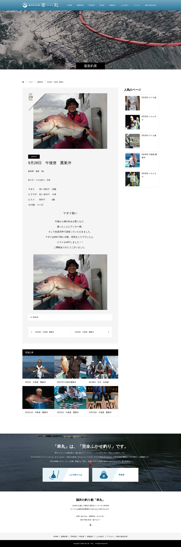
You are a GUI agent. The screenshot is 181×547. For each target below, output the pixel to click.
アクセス (137, 5)
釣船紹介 (112, 5)
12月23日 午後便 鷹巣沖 (100, 412)
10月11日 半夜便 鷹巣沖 (36, 412)
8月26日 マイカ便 (149, 97)
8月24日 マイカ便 (149, 135)
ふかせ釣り (125, 5)
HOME (69, 5)
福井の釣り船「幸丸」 (90, 499)
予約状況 (91, 5)
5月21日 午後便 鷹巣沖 (68, 412)
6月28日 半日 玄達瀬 (99, 382)
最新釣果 (80, 5)
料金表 (102, 5)
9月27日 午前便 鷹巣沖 (66, 382)
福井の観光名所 (150, 5)
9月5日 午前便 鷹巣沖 (35, 382)
